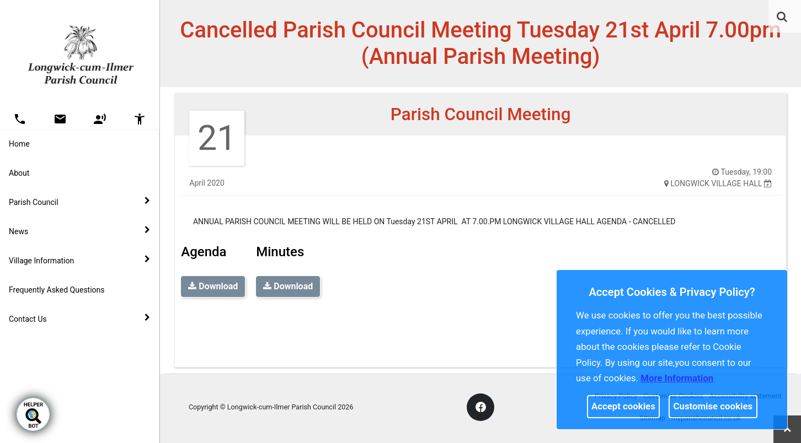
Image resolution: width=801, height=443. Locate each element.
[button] (783, 17)
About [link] (19, 173)
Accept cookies (623, 406)
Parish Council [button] (79, 202)
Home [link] (19, 143)
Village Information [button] (79, 260)
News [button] (79, 231)
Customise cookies (713, 406)
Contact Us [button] (79, 318)
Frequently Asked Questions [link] (57, 289)
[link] (782, 16)
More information (676, 377)
